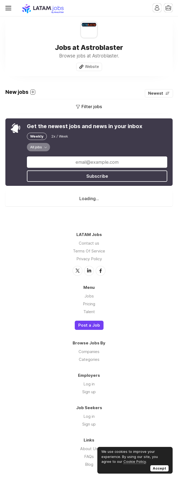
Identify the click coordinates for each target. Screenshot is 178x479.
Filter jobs (91, 106)
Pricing (89, 303)
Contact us (89, 243)
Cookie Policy (134, 461)
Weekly (37, 136)
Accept (159, 468)
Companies (89, 351)
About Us (89, 448)
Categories (89, 359)
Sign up (89, 391)
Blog (89, 464)
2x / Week (59, 136)
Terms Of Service (89, 251)
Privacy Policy (89, 258)
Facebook (100, 270)
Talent (89, 311)
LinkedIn (89, 270)
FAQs (89, 456)
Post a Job (89, 325)
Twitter (77, 270)
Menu (9, 8)
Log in (89, 383)
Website (92, 66)
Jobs (89, 296)
